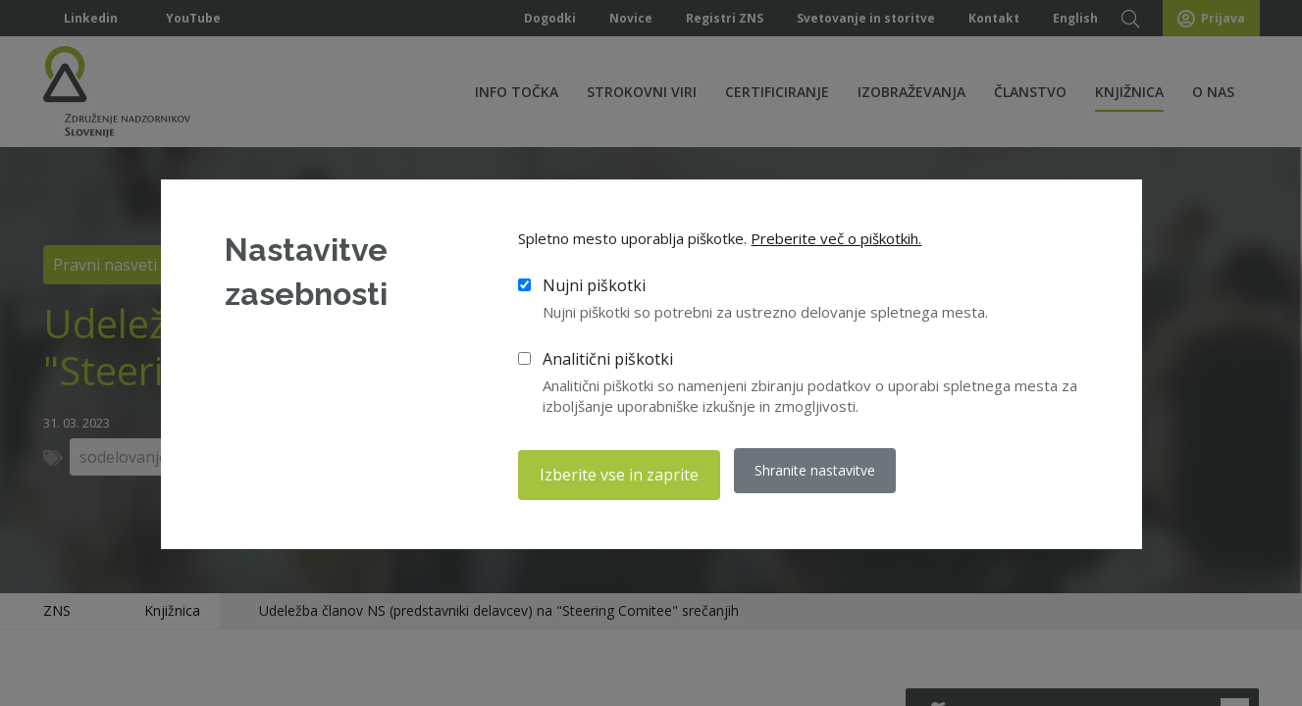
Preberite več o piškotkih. (836, 243)
